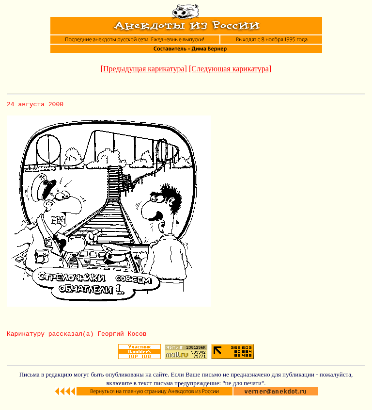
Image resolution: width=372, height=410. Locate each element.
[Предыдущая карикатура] (144, 69)
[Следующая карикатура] (230, 69)
